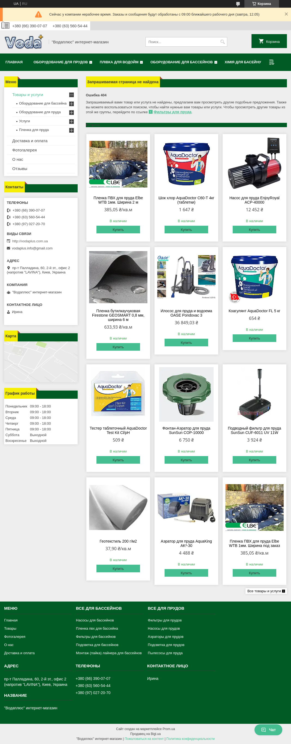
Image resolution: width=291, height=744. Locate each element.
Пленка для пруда (34, 130)
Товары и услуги (27, 94)
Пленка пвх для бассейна (97, 628)
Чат (268, 729)
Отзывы (19, 168)
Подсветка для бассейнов (97, 645)
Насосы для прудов (164, 628)
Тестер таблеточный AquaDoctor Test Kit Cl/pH (118, 430)
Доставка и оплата (29, 140)
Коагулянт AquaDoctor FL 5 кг (254, 311)
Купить (118, 230)
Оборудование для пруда (40, 112)
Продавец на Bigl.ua (145, 734)
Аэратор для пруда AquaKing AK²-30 (186, 543)
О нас (17, 159)
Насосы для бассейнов (95, 620)
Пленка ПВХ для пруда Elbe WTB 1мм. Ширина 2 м (118, 200)
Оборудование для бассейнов (181, 62)
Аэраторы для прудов (166, 637)
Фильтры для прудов (165, 620)
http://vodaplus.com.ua (30, 241)
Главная (14, 62)
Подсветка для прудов (166, 645)
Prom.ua (169, 729)
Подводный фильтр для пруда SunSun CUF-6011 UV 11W (254, 430)
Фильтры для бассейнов (96, 637)
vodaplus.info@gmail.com (32, 248)
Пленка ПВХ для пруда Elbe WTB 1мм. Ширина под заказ (254, 543)
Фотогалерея (24, 150)
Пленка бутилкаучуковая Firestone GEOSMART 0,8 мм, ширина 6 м (118, 315)
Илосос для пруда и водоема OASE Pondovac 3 (186, 313)
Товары (10, 628)
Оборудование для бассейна (42, 103)
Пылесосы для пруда (165, 653)
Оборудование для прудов (61, 62)
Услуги (24, 121)
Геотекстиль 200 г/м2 (118, 541)
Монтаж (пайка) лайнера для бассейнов (109, 653)
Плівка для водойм (119, 62)
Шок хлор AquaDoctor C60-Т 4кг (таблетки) (186, 200)
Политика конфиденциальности (190, 739)
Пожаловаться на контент (144, 739)
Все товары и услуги (264, 591)
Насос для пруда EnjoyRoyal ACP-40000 (254, 200)
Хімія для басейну (243, 62)
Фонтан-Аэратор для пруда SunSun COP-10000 (186, 430)
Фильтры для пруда (173, 112)
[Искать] (222, 42)
